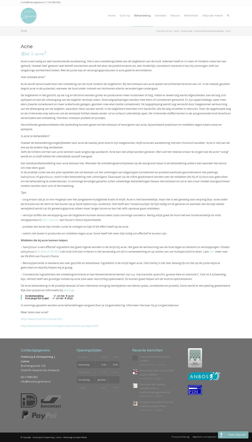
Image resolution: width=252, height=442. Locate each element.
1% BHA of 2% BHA (48, 251)
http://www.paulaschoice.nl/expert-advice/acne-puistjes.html (59, 326)
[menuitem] (112, 15)
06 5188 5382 (54, 2)
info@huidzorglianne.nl (33, 2)
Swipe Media (81, 437)
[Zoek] (228, 15)
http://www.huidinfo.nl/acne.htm (41, 319)
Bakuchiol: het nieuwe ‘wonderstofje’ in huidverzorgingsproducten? (155, 388)
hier (211, 251)
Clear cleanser (50, 220)
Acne (24, 30)
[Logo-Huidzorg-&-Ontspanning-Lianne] (28, 15)
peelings (69, 290)
